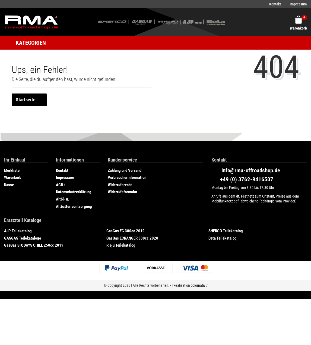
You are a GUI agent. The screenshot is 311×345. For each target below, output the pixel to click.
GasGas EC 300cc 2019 (125, 230)
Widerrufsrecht (120, 184)
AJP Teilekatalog (18, 230)
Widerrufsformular (122, 191)
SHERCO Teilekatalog (225, 230)
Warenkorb (12, 177)
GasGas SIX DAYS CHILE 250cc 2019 (34, 245)
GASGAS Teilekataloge (22, 238)
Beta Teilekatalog (222, 238)
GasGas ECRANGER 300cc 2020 (132, 238)
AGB (59, 184)
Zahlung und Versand (124, 170)
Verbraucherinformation (127, 177)
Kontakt (275, 4)
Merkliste (12, 170)
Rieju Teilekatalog (120, 245)
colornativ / (199, 285)
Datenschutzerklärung (73, 191)
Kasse (9, 184)
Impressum (298, 4)
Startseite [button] (29, 99)
